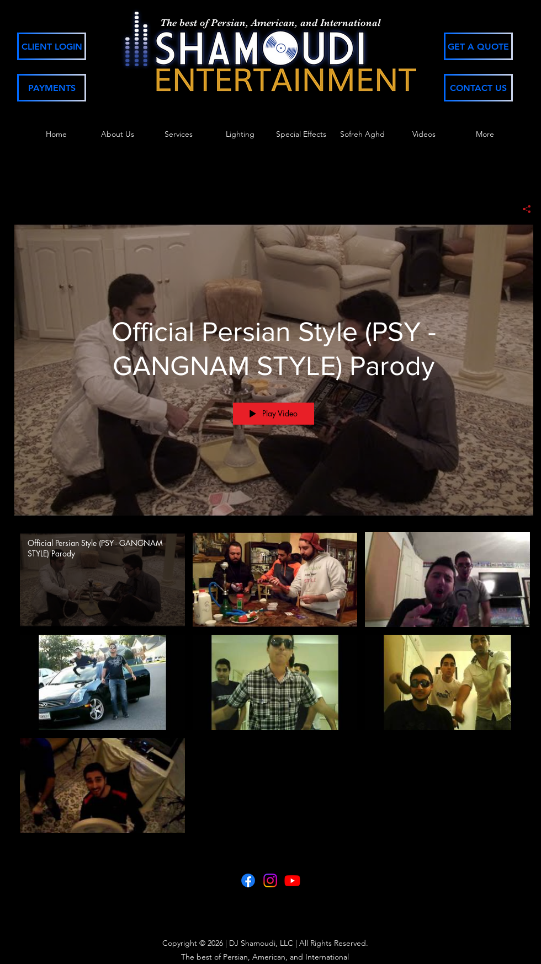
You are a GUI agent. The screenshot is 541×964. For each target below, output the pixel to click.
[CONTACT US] (478, 87)
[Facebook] (248, 880)
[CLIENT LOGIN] (51, 46)
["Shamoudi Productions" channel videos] (274, 685)
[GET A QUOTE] (478, 46)
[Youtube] (292, 880)
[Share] (522, 209)
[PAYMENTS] (51, 87)
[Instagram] (270, 880)
